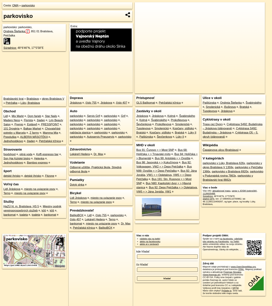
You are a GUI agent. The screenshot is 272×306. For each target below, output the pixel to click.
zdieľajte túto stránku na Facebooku (223, 240)
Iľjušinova (230, 106)
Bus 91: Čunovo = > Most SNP (155, 149)
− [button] (141, 13)
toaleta (24, 214)
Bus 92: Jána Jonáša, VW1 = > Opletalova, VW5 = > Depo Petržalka (166, 175)
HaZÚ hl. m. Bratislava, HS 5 (21, 206)
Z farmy (34, 132)
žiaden (41, 120)
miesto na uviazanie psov (39, 189)
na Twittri (234, 241)
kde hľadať (143, 251)
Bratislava (33, 98)
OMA (15, 5)
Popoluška (9, 136)
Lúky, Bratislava (30, 102)
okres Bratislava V (53, 98)
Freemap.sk (223, 91)
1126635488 (209, 193)
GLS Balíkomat (145, 102)
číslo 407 (121, 102)
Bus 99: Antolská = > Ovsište (172, 158)
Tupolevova (143, 128)
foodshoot (9, 154)
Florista (28, 120)
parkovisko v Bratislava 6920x (230, 171)
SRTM (235, 288)
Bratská (141, 132)
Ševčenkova (143, 124)
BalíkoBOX (76, 215)
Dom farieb (34, 116)
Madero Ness (11, 120)
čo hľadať (142, 264)
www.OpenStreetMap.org (243, 266)
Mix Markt (18, 116)
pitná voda (26, 154)
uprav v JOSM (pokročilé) (244, 190)
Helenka (39, 158)
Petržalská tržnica (50, 141)
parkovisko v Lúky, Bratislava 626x (224, 163)
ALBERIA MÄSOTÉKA (34, 136)
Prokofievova (179, 120)
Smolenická (182, 124)
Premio (18, 124)
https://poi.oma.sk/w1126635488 (249, 91)
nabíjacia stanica (80, 132)
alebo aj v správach (149, 244)
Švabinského (187, 115)
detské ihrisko (11, 175)
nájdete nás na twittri (150, 238)
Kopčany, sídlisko (183, 128)
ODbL (241, 269)
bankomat (9, 214)
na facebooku (226, 238)
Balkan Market (32, 128)
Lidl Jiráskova (11, 189)
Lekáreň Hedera (80, 154)
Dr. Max (98, 154)
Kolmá (171, 115)
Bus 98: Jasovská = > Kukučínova (157, 162)
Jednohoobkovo (13, 141)
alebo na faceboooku (150, 241)
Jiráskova (76, 102)
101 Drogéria (11, 128)
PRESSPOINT (50, 124)
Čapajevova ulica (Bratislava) (221, 149)
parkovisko (28, 5)
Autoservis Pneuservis (100, 136)
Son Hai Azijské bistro (16, 158)
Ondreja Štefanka (16, 31)
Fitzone (49, 175)
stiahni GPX (208, 198)
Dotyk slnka (77, 184)
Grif (123, 115)
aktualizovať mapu (221, 190)
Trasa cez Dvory (213, 124)
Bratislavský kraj (13, 98)
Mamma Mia (50, 132)
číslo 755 (91, 102)
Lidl (5, 116)
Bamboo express (37, 162)
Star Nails (51, 116)
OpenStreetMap (204, 91)
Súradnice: (10, 47)
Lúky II (192, 132)
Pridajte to (227, 290)
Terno (6, 193)
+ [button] (141, 8)
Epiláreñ (32, 124)
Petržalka (11, 102)
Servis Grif (93, 115)
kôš (44, 210)
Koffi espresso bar (47, 154)
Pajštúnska (146, 136)
